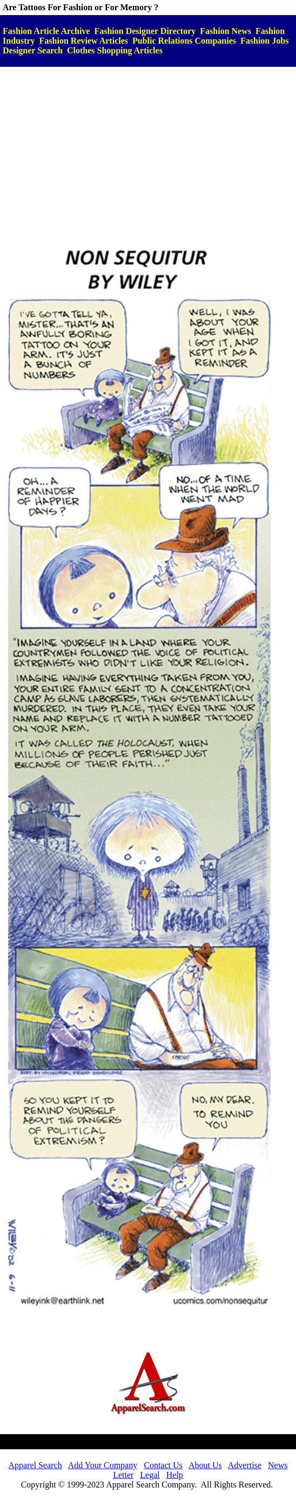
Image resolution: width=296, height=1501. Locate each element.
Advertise (244, 1465)
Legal (149, 1474)
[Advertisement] (148, 150)
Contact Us (163, 1465)
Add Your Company (102, 1465)
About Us (205, 1465)
